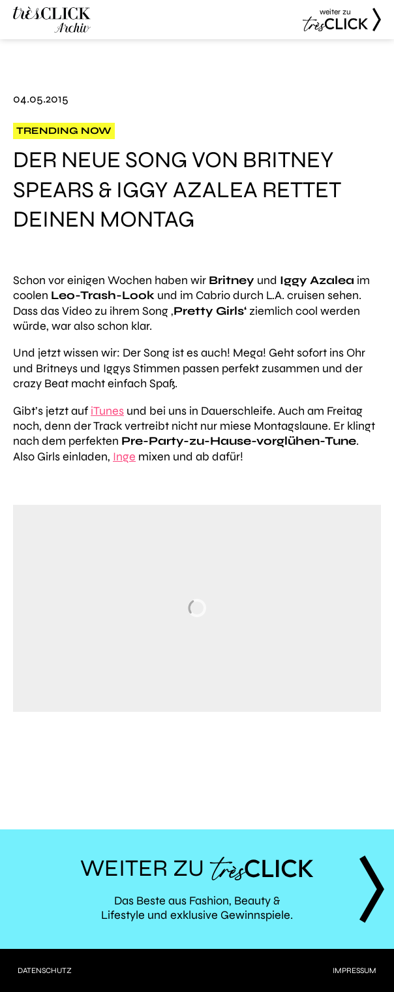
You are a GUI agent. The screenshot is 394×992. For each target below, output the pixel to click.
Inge (124, 456)
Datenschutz (45, 970)
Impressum (354, 970)
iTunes (107, 411)
